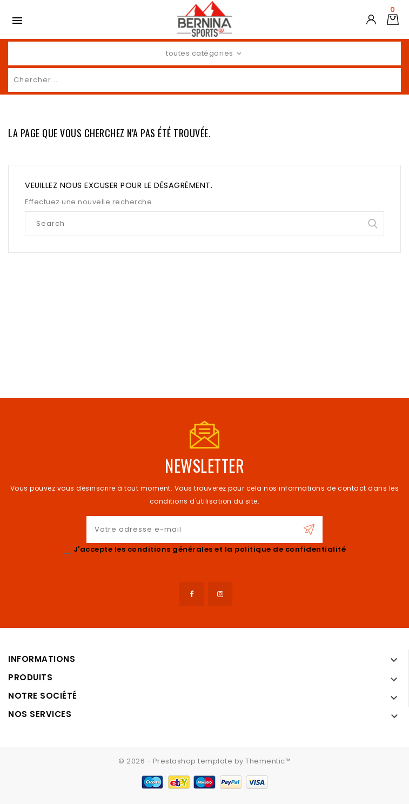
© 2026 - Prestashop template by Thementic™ (204, 761)
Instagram (220, 594)
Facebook (191, 594)
